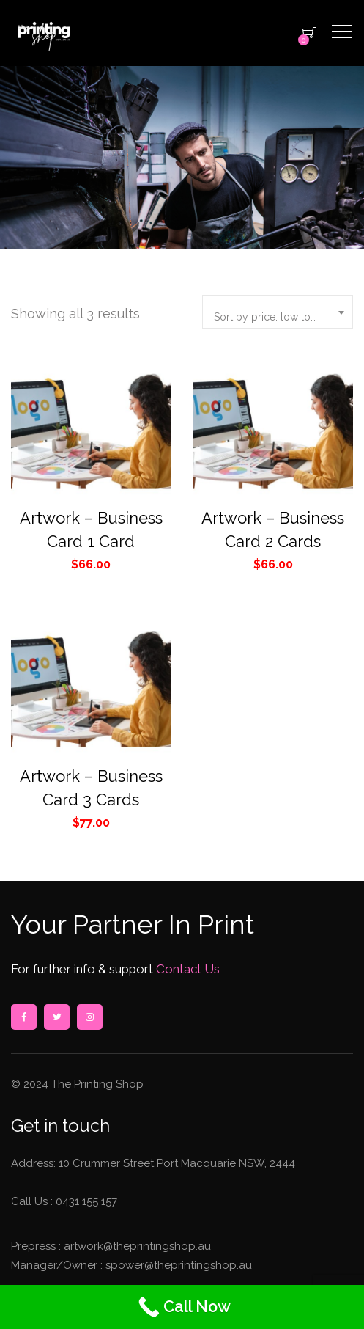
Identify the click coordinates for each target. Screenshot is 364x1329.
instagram (89, 1016)
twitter (56, 1016)
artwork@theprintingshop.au (136, 1246)
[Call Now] (182, 1307)
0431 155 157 (86, 1201)
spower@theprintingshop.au (177, 1265)
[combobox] (277, 312)
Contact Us (186, 969)
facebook (23, 1016)
